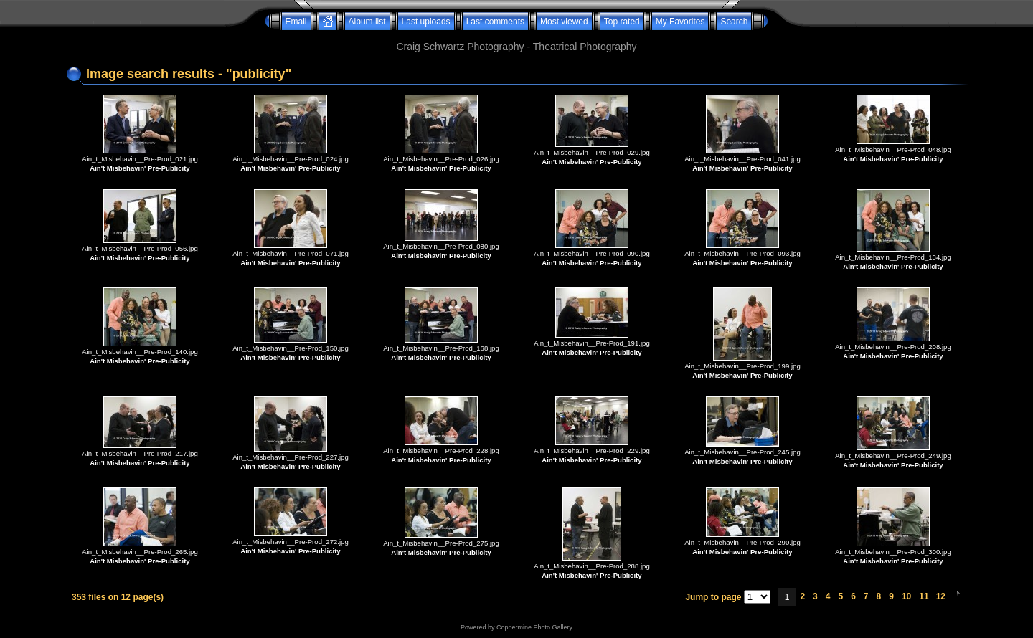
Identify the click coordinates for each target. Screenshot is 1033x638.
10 (906, 596)
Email (296, 21)
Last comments (495, 21)
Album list (367, 21)
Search (733, 21)
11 (923, 596)
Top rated (622, 21)
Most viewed (564, 21)
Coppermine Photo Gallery (534, 627)
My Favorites (680, 21)
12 (940, 596)
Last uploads (426, 21)
